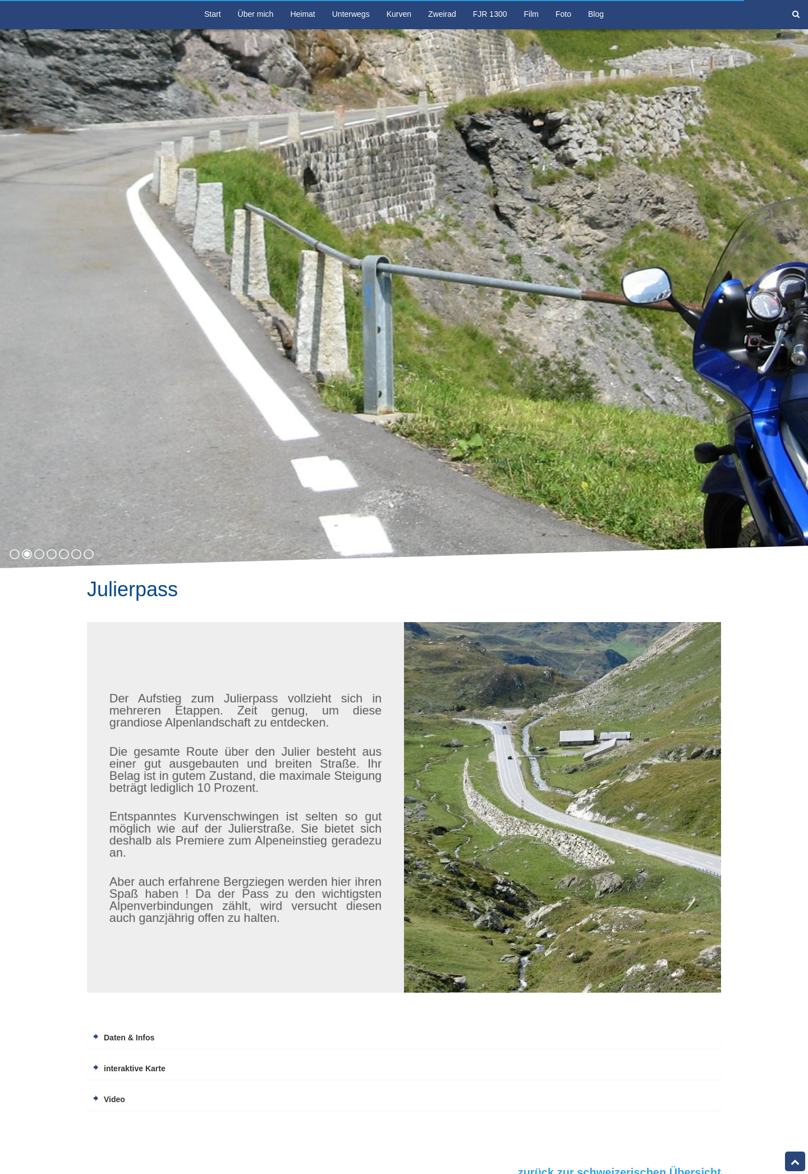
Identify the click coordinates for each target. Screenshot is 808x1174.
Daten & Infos (129, 1037)
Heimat (302, 14)
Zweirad (442, 14)
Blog (596, 14)
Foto (563, 14)
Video (114, 1099)
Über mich (256, 14)
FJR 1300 (490, 14)
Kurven (399, 14)
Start (212, 14)
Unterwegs (351, 14)
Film (531, 14)
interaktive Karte (135, 1068)
